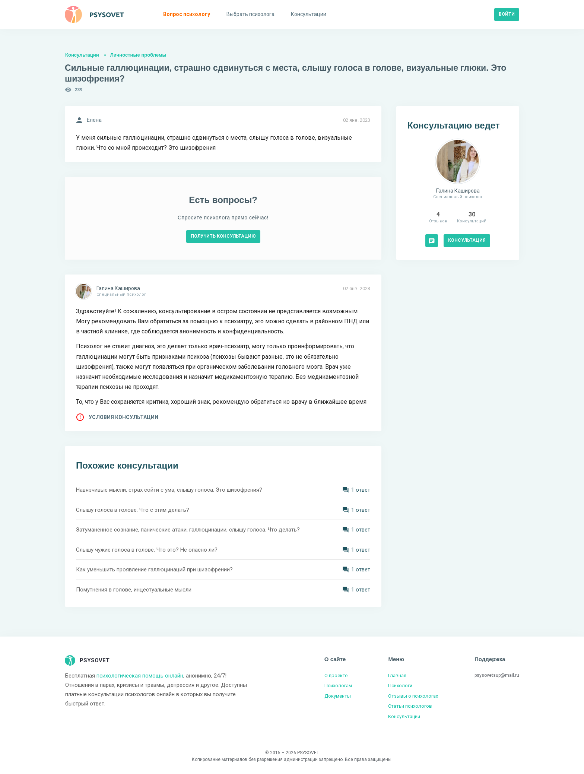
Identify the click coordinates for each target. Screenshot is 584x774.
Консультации (82, 55)
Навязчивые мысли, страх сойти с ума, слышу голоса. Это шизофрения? (169, 489)
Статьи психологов (410, 706)
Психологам (338, 685)
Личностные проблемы (138, 55)
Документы (337, 696)
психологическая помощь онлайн (139, 675)
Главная (397, 675)
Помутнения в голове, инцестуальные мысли (133, 589)
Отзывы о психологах (413, 696)
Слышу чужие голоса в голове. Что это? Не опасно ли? (147, 549)
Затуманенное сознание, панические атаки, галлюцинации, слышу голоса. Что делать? (188, 529)
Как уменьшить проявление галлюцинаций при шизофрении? (154, 569)
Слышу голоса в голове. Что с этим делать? (132, 510)
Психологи (400, 685)
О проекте (335, 675)
